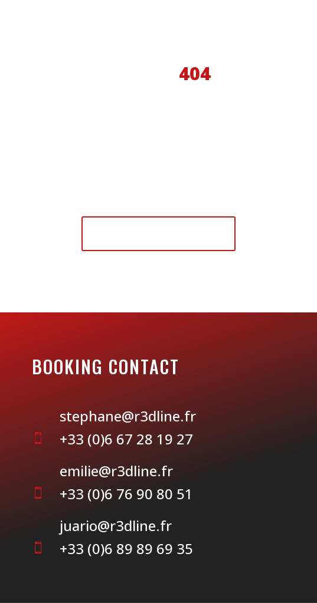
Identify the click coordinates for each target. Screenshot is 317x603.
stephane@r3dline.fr (128, 416)
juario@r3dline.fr (116, 525)
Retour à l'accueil (158, 233)
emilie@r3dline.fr (116, 470)
